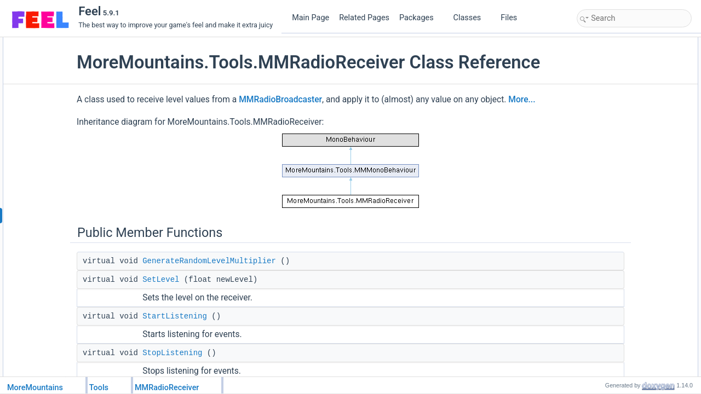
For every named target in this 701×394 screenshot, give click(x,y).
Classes (471, 17)
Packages (420, 17)
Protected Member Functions (622, 188)
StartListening (243, 351)
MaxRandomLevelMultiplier (628, 175)
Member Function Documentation (628, 296)
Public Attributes (603, 103)
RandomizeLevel (613, 151)
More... (187, 135)
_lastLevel (603, 272)
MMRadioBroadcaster (349, 120)
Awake (598, 200)
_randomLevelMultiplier (623, 260)
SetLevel (229, 315)
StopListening (609, 91)
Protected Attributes (608, 236)
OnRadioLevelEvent (618, 212)
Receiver (601, 115)
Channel (601, 139)
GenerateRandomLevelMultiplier (278, 296)
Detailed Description (609, 284)
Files (513, 17)
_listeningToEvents (616, 248)
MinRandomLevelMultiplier (627, 163)
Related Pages (364, 17)
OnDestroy (604, 224)
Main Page (310, 17)
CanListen (603, 127)
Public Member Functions (617, 43)
